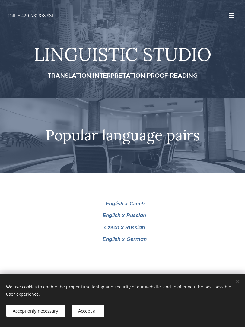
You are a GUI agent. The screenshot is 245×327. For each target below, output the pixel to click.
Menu (231, 15)
